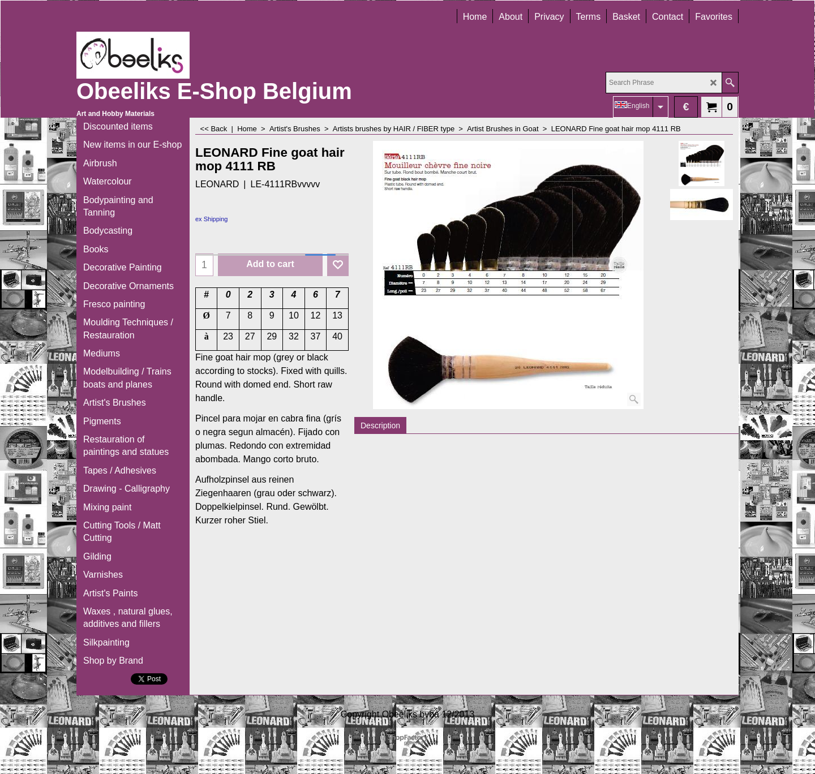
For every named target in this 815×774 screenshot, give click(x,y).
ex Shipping (211, 219)
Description (380, 425)
